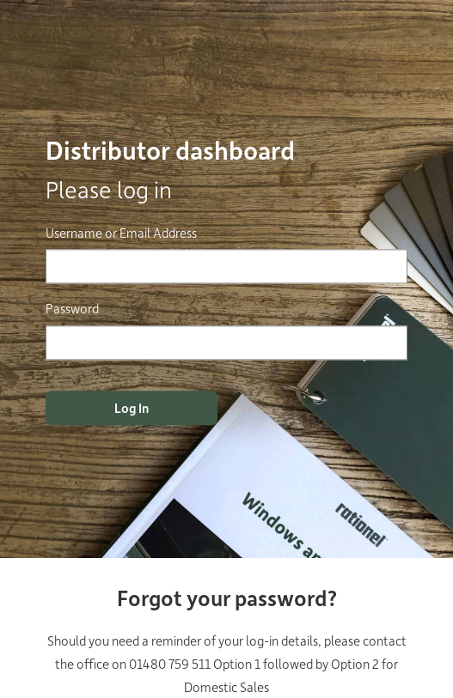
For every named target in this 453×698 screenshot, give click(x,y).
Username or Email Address (121, 232)
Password (72, 309)
